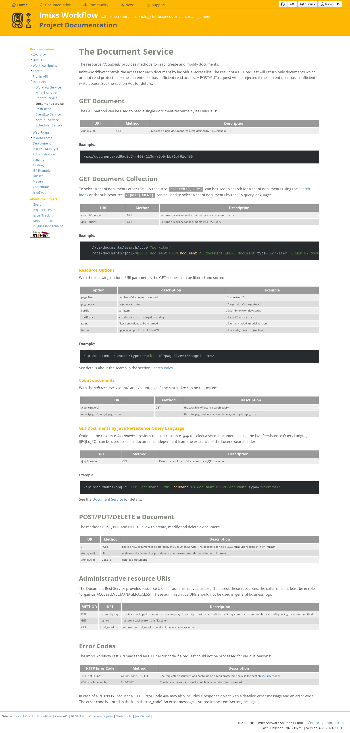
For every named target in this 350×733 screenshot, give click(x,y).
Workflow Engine (45, 65)
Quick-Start (24, 716)
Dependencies (43, 221)
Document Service (107, 499)
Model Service (46, 93)
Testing (38, 165)
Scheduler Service (49, 125)
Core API (39, 71)
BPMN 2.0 (40, 60)
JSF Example (42, 170)
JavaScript (142, 716)
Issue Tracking (43, 215)
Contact (314, 722)
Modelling (44, 716)
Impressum (334, 722)
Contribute (41, 187)
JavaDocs (39, 192)
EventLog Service (48, 114)
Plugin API (40, 76)
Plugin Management (48, 226)
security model (270, 676)
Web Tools (124, 716)
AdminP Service (47, 120)
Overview (40, 54)
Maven (38, 181)
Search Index (162, 367)
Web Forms (41, 132)
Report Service (46, 98)
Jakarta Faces (42, 138)
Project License (44, 210)
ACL (131, 83)
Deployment (42, 143)
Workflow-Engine (100, 716)
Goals (37, 204)
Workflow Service (48, 87)
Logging (38, 159)
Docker (38, 176)
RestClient (43, 109)
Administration (44, 154)
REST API (39, 82)
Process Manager (45, 149)
